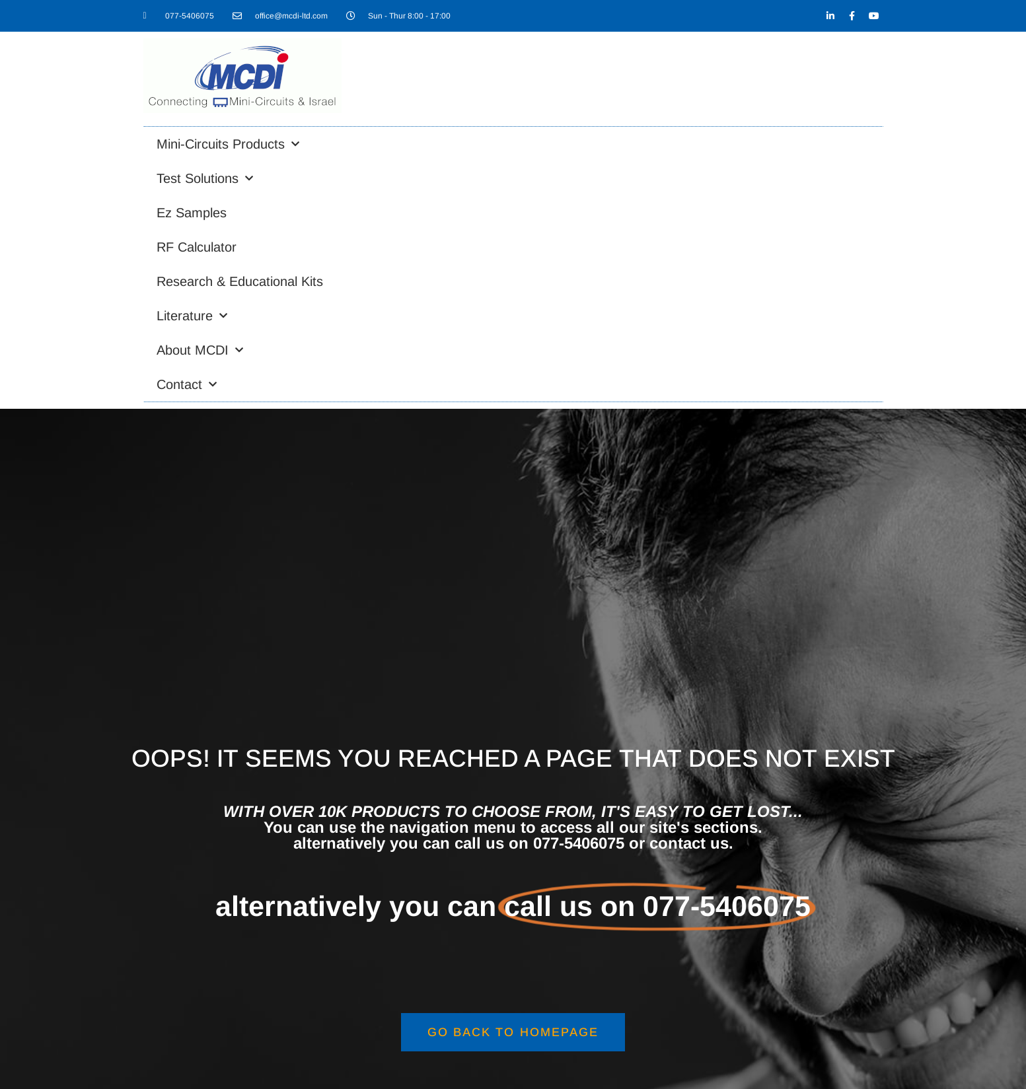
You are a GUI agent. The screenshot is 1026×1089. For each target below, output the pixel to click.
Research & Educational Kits (240, 281)
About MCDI (200, 350)
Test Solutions (205, 178)
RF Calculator (197, 247)
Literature (192, 315)
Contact (187, 384)
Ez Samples (192, 212)
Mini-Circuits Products (228, 144)
